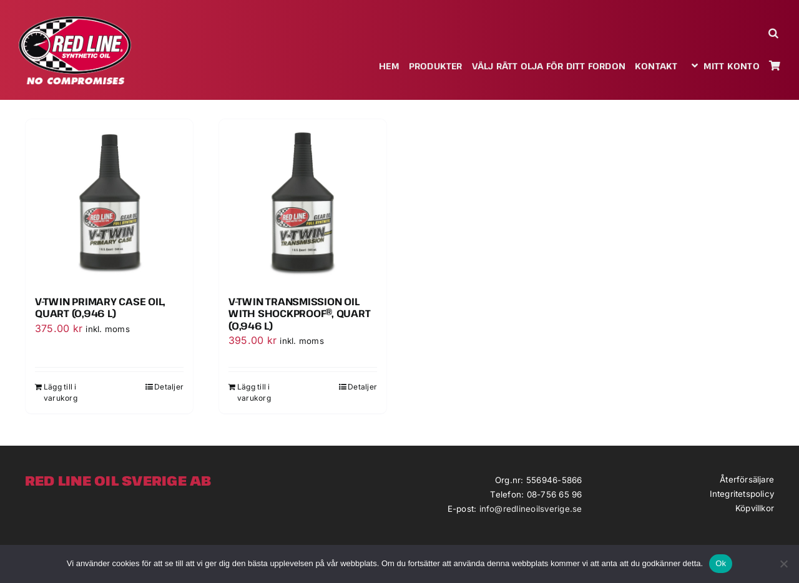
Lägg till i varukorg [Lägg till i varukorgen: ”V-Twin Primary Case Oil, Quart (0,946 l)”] (60, 392)
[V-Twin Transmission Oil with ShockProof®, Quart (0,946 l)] (302, 203)
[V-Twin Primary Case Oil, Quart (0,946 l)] (109, 203)
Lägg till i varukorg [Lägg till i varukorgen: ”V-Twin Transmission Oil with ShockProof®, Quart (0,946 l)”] (254, 392)
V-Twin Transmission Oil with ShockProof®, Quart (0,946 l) (299, 313)
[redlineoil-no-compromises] (75, 20)
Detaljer (169, 386)
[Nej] (783, 563)
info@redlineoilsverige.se (530, 509)
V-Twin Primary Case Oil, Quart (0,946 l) (100, 307)
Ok (720, 563)
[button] (774, 33)
